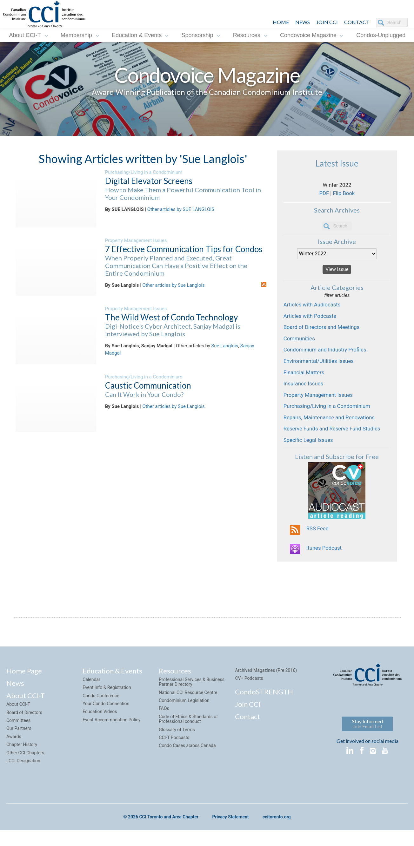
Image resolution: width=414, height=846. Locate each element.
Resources (246, 35)
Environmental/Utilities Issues (320, 370)
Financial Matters (305, 382)
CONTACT (357, 22)
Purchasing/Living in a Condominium (144, 172)
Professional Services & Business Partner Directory (191, 699)
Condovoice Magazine (308, 35)
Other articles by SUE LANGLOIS (180, 210)
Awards (13, 754)
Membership (76, 35)
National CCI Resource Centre (188, 709)
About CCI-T (25, 35)
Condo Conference (101, 712)
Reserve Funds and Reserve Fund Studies (334, 443)
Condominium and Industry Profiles (327, 358)
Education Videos (100, 728)
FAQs (164, 725)
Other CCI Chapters (25, 769)
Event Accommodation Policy (111, 737)
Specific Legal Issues (310, 455)
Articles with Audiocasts (314, 310)
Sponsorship (197, 35)
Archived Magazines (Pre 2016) (266, 687)
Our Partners (18, 745)
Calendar (91, 696)
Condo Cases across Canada (187, 762)
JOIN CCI (327, 22)
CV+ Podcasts (249, 695)
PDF (323, 195)
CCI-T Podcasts (174, 754)
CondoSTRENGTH (264, 709)
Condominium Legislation (184, 717)
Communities (300, 346)
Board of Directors (24, 729)
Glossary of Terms (177, 746)
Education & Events (137, 35)
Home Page (24, 688)
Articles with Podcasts (311, 322)
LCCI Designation (23, 778)
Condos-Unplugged (380, 35)
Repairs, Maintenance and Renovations (332, 431)
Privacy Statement (230, 834)
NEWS (302, 22)
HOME (281, 22)
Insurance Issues (304, 394)
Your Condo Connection (106, 721)
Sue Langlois (224, 346)
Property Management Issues (136, 240)
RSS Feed (318, 544)
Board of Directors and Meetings (324, 334)
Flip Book (344, 195)
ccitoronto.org (277, 834)
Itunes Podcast (325, 565)
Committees (18, 737)
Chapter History (21, 761)
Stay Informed (367, 741)
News (15, 700)
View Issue (336, 273)
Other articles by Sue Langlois (174, 285)
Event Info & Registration (107, 704)
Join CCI (247, 721)
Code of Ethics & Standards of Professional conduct (188, 736)
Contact (247, 734)
